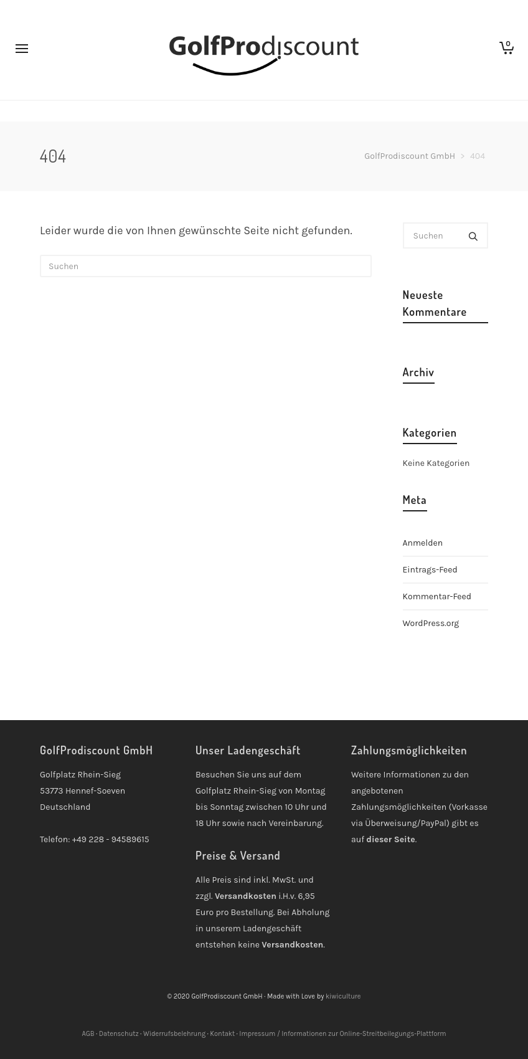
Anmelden (423, 543)
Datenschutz (119, 1034)
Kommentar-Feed (437, 596)
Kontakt (222, 1034)
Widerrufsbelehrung (174, 1034)
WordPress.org (431, 623)
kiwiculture (343, 996)
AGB (88, 1034)
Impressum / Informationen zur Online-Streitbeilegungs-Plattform (342, 1034)
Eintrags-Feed (430, 569)
